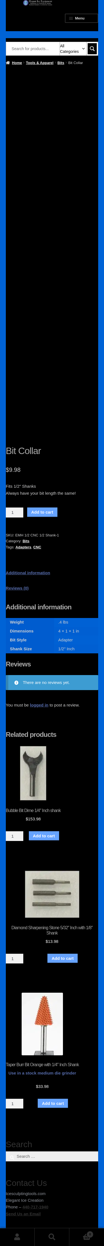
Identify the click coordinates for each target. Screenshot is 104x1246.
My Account (17, 1237)
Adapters (23, 547)
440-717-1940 (35, 1207)
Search (52, 1237)
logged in (39, 705)
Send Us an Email (23, 1213)
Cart (81, 1233)
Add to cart (42, 512)
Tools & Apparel (40, 63)
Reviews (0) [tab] (17, 588)
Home (17, 63)
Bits (60, 63)
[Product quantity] (15, 512)
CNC (37, 547)
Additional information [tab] (28, 572)
